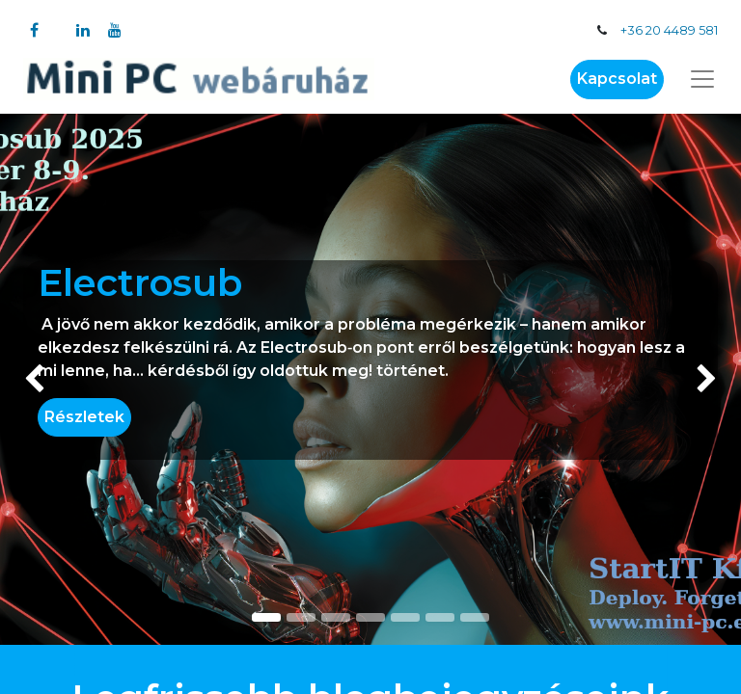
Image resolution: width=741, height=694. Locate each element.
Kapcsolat (617, 78)
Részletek (84, 417)
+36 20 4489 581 (669, 30)
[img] (29, 379)
